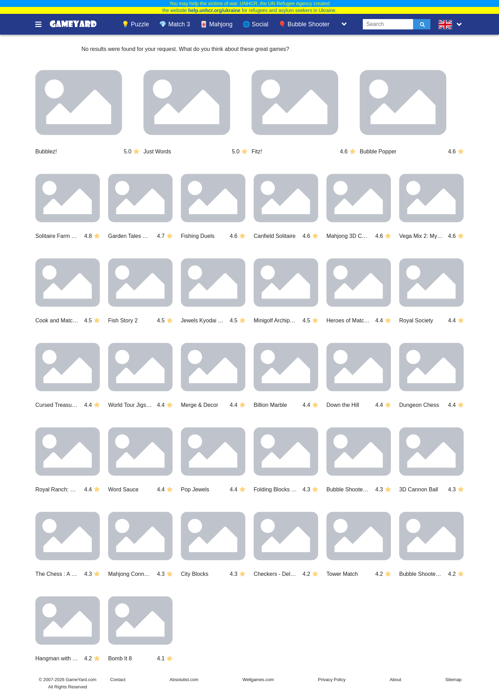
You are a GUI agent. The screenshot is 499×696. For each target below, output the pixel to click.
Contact (117, 679)
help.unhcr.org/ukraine (214, 10)
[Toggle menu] (42, 24)
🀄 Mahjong (216, 24)
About (395, 679)
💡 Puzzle (135, 24)
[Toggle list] (344, 24)
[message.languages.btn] (451, 24)
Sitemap (453, 679)
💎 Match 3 (174, 24)
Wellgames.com (258, 679)
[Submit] (421, 24)
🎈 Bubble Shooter (304, 24)
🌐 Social (256, 24)
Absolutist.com (183, 679)
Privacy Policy (332, 679)
